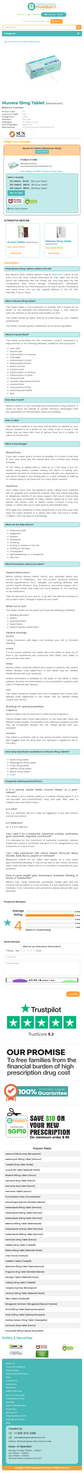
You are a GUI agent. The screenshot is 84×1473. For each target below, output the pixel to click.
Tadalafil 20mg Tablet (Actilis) (19, 1164)
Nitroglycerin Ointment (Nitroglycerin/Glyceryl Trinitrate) (31, 1304)
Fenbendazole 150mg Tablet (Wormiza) (23, 1207)
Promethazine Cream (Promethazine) (22, 1197)
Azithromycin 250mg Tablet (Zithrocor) (23, 1159)
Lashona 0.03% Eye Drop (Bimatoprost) (23, 1154)
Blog (8, 1422)
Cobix (13, 774)
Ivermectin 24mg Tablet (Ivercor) (20, 1239)
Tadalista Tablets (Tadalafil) (18, 1261)
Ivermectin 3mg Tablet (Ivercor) (20, 1186)
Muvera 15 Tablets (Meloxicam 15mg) (42, 148)
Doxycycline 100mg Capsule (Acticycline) (24, 1331)
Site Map (10, 1402)
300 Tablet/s (14, 188)
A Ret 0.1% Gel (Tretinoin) (16, 1255)
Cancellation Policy (15, 1398)
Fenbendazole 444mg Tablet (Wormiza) (24, 1229)
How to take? (12, 420)
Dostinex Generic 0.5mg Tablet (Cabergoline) (26, 1320)
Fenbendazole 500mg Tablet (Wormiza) (23, 1213)
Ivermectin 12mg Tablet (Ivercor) (20, 1325)
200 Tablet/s (14, 184)
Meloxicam (57, 274)
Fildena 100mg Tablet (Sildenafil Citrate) (23, 1250)
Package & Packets (15, 1419)
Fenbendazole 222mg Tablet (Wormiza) (23, 1218)
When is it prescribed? (17, 335)
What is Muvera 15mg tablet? (20, 301)
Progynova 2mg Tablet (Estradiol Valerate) (24, 1272)
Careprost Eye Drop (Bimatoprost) (21, 1288)
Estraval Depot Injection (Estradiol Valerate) (25, 1202)
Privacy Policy (12, 1370)
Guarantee (11, 1384)
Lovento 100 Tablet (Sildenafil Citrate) (22, 1170)
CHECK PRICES (42, 152)
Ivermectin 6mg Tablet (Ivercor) (20, 1180)
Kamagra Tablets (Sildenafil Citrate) (22, 1277)
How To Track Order (15, 1395)
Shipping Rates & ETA (16, 1415)
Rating (10, 950)
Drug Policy (11, 1409)
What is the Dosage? (16, 444)
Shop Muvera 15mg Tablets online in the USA (28, 269)
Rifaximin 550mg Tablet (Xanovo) (20, 1175)
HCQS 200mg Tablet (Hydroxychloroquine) (25, 1309)
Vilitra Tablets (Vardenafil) (17, 1298)
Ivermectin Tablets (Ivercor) (18, 1191)
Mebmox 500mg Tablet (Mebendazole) (23, 1223)
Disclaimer (11, 1387)
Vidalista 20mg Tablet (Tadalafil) (20, 1245)
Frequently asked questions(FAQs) (23, 781)
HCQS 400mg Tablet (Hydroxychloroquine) (25, 1314)
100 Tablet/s (14, 181)
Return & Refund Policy (17, 1373)
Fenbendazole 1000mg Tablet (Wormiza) (24, 1234)
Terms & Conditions (15, 1367)
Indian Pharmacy (14, 1391)
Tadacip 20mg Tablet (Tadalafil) (20, 1282)
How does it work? (14, 400)
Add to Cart (16, 193)
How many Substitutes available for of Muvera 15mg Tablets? (37, 752)
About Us (10, 1363)
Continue (73, 994)
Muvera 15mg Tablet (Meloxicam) (24, 41)
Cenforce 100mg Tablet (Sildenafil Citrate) (25, 1293)
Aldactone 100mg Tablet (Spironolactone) (24, 1266)
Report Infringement (16, 1405)
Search (56, 21)
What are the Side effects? (19, 525)
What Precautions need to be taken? (24, 564)
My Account (11, 1412)
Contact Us (11, 1380)
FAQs (8, 1377)
